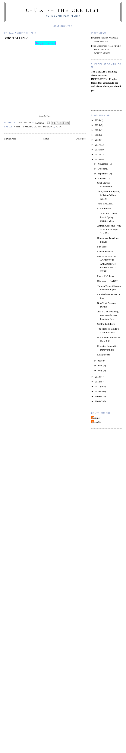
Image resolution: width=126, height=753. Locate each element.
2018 (97, 139)
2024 (97, 130)
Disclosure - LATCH (107, 281)
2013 (97, 376)
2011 (97, 386)
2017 (97, 144)
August (102, 178)
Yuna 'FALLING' (105, 203)
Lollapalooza (103, 354)
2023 (97, 134)
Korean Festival (105, 251)
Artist (18, 127)
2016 (97, 149)
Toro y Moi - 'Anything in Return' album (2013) (108, 195)
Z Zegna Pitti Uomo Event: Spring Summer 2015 (107, 217)
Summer (96, 417)
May (100, 370)
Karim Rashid (104, 208)
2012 (97, 381)
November (103, 163)
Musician (48, 127)
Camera (27, 127)
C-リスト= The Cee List (63, 10)
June (100, 365)
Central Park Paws (106, 323)
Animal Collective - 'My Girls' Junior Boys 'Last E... (109, 229)
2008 (97, 401)
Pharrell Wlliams (105, 276)
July (100, 360)
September (103, 173)
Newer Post (10, 138)
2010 (97, 391)
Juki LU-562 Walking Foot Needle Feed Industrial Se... (107, 315)
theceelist (96, 422)
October (102, 168)
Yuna (58, 127)
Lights (38, 127)
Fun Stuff (101, 246)
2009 (97, 396)
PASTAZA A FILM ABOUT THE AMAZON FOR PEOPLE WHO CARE (106, 264)
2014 (97, 159)
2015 (97, 154)
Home (46, 138)
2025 (97, 125)
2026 (97, 120)
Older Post (81, 138)
